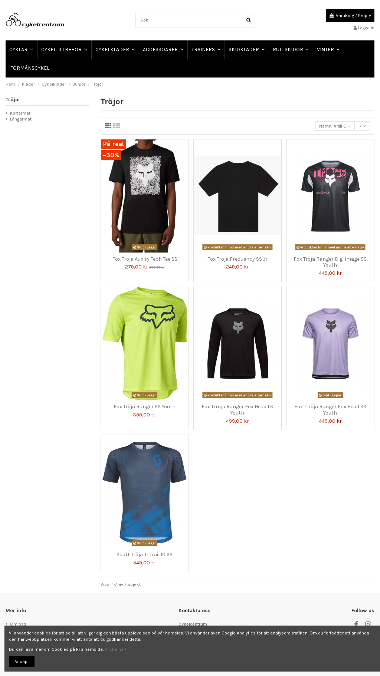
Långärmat (21, 119)
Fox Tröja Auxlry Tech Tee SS (144, 259)
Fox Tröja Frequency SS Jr (237, 259)
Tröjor (13, 99)
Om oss (18, 624)
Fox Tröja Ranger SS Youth (145, 406)
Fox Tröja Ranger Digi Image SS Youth (330, 262)
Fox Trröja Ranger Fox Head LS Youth (237, 409)
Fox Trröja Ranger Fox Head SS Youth (330, 409)
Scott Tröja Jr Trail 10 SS (145, 554)
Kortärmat (20, 113)
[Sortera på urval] (335, 126)
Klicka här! (115, 649)
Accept (21, 661)
